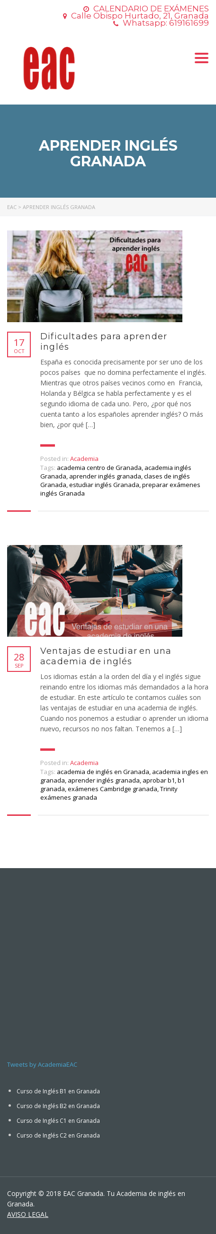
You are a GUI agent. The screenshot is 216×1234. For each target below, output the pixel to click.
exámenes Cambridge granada (112, 788)
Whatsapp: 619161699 (166, 23)
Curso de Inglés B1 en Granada (58, 1091)
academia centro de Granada (99, 467)
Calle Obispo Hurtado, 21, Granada (140, 15)
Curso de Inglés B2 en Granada (58, 1106)
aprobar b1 (159, 780)
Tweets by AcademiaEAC (42, 1064)
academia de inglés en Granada (103, 771)
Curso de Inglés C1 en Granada (58, 1121)
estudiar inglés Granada (104, 484)
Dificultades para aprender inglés (103, 341)
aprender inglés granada (105, 476)
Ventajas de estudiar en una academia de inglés (105, 656)
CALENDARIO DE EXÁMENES (151, 8)
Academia (84, 458)
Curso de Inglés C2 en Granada (58, 1135)
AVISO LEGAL (27, 1214)
